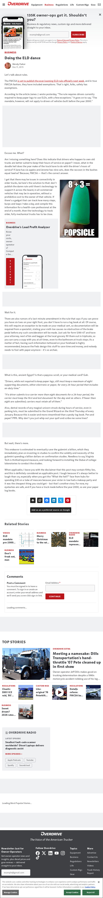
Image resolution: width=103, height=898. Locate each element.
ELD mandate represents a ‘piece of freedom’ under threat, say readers (75, 541)
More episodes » (13, 754)
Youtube (30, 760)
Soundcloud (24, 765)
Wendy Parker (18, 64)
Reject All (91, 892)
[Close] (99, 882)
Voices (6, 533)
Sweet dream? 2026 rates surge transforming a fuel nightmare (9, 712)
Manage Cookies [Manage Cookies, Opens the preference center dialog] (10, 892)
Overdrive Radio (74, 534)
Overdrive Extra (61, 649)
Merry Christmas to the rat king (42, 539)
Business (10, 52)
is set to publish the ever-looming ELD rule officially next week (51, 80)
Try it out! (10, 272)
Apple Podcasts (14, 760)
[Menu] (3, 4)
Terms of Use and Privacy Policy (68, 40)
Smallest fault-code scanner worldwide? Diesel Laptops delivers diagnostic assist (24, 745)
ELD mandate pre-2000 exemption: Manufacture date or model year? (10, 539)
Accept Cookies (72, 892)
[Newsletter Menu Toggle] (99, 4)
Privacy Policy (62, 42)
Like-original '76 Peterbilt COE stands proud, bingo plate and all (43, 692)
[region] (51, 888)
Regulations (8, 686)
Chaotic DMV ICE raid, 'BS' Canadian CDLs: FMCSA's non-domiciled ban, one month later (8, 692)
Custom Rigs (42, 686)
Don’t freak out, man (10, 556)
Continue (55, 596)
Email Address (52, 583)
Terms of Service (76, 42)
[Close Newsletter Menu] (100, 14)
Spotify (11, 765)
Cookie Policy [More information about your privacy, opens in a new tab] (90, 887)
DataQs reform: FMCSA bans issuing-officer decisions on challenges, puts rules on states (77, 692)
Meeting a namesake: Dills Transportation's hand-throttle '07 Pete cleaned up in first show (77, 660)
